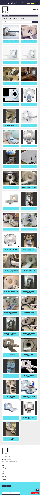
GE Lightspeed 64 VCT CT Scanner (11, 397)
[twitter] (6, 3)
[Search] (17, 22)
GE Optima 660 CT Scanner (29, 229)
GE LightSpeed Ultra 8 (11, 375)
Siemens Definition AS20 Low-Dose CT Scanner (10, 334)
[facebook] (3, 3)
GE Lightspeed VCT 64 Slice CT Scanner (29, 250)
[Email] (11, 493)
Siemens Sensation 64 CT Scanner (10, 104)
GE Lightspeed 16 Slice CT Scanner (10, 439)
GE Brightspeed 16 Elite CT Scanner (29, 418)
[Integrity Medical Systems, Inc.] (5, 450)
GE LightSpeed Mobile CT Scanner (11, 188)
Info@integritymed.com (7, 459)
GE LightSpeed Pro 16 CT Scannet (29, 376)
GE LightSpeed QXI (11, 354)
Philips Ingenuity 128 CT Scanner (11, 209)
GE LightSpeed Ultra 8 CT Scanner (29, 41)
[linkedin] (11, 3)
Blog (2, 470)
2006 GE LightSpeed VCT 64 (29, 146)
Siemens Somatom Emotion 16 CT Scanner (10, 83)
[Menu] (34, 9)
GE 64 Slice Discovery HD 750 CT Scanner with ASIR (29, 104)
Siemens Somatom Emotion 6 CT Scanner (29, 83)
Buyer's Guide (4, 468)
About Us (3, 474)
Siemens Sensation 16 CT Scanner (10, 62)
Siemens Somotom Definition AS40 (29, 125)
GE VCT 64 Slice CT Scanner (11, 249)
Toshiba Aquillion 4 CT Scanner (11, 291)
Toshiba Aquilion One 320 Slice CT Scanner (11, 271)
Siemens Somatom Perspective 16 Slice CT (11, 167)
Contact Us (4, 479)
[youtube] (8, 3)
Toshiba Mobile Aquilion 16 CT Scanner (29, 167)
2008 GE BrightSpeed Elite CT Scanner (29, 397)
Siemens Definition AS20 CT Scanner (29, 292)
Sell (2, 471)
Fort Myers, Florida (7, 456)
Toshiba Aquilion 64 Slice (29, 270)
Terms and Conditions (5, 477)
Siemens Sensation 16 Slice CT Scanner (10, 313)
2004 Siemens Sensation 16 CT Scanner (29, 355)
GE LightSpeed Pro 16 (10, 229)
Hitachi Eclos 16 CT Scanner (11, 146)
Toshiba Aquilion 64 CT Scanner (29, 187)
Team (3, 473)
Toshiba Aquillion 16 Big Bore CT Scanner (10, 41)
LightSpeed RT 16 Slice (29, 312)
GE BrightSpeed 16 (11, 417)
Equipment (4, 467)
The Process (4, 476)
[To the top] (37, 248)
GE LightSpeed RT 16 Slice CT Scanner (29, 334)
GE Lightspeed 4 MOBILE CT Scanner (29, 209)
